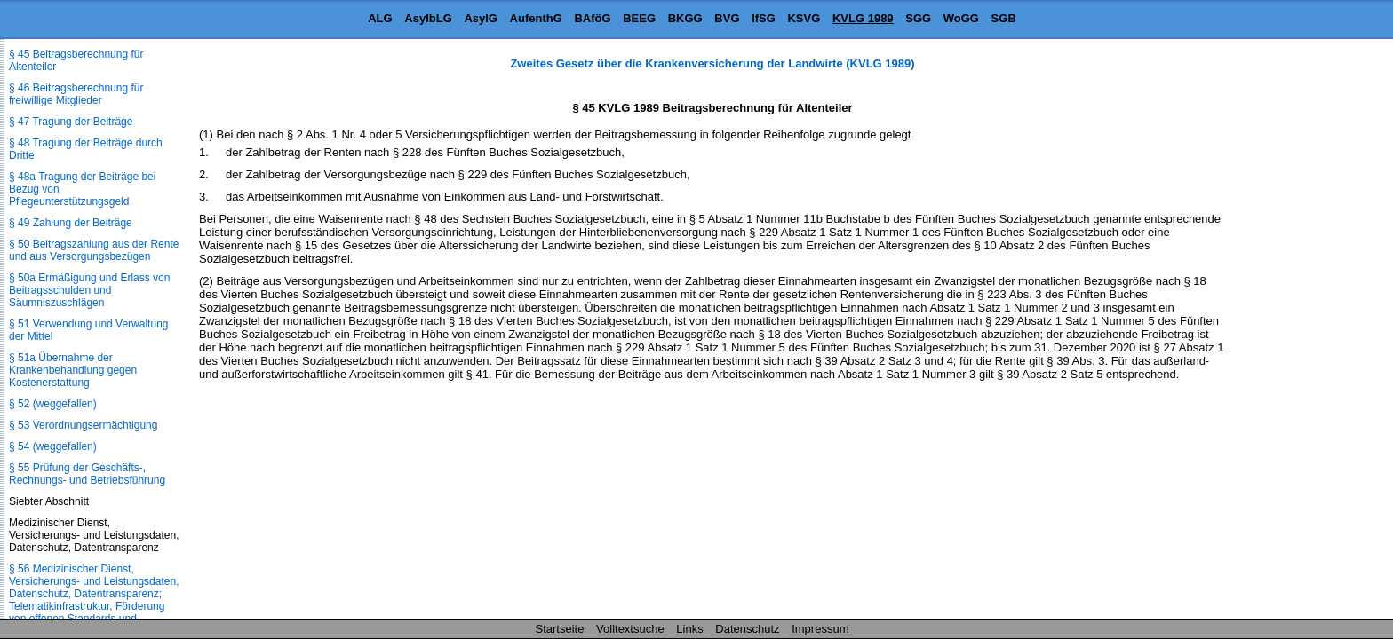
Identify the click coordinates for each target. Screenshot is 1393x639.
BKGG (685, 18)
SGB (1003, 18)
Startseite (560, 628)
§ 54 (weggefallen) (53, 446)
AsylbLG (427, 18)
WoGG (961, 18)
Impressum (820, 628)
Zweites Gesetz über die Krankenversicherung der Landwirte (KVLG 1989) (712, 63)
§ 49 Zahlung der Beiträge (70, 223)
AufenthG (536, 18)
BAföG (592, 18)
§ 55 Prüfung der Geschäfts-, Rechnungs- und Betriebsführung (87, 474)
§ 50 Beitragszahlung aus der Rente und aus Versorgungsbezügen (94, 250)
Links (689, 628)
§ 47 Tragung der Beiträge (70, 121)
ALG (380, 18)
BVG (726, 18)
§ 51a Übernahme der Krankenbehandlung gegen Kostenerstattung (73, 370)
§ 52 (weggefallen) (53, 404)
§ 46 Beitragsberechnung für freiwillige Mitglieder (76, 94)
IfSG (764, 18)
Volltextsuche (630, 628)
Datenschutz (747, 628)
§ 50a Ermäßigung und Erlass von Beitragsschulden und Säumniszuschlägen (89, 290)
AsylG (481, 18)
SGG (918, 18)
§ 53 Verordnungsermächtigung (83, 425)
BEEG (639, 18)
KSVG (803, 18)
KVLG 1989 (863, 18)
